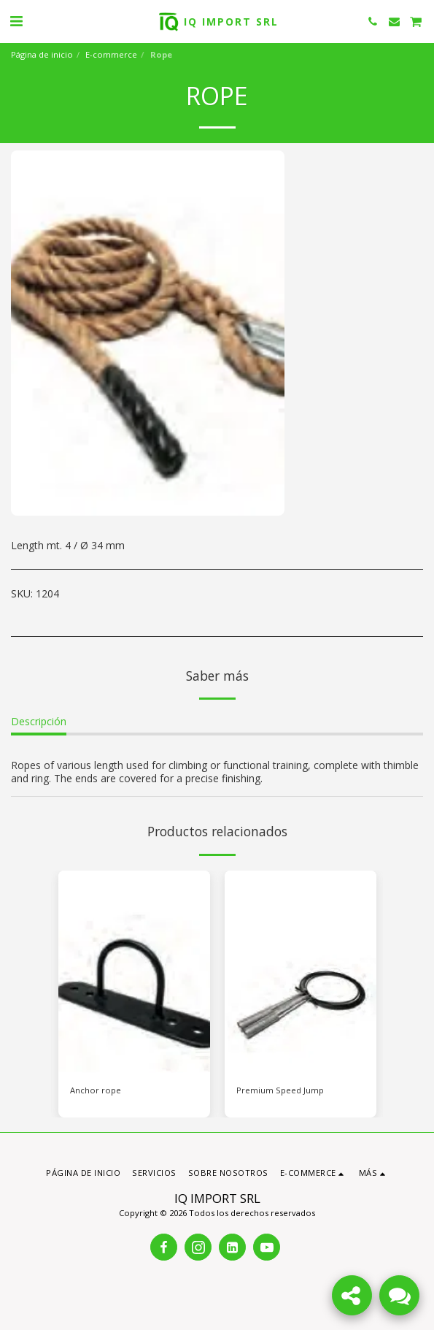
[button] (16, 21)
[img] (134, 972)
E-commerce (111, 54)
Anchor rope (95, 1090)
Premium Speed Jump (280, 1090)
